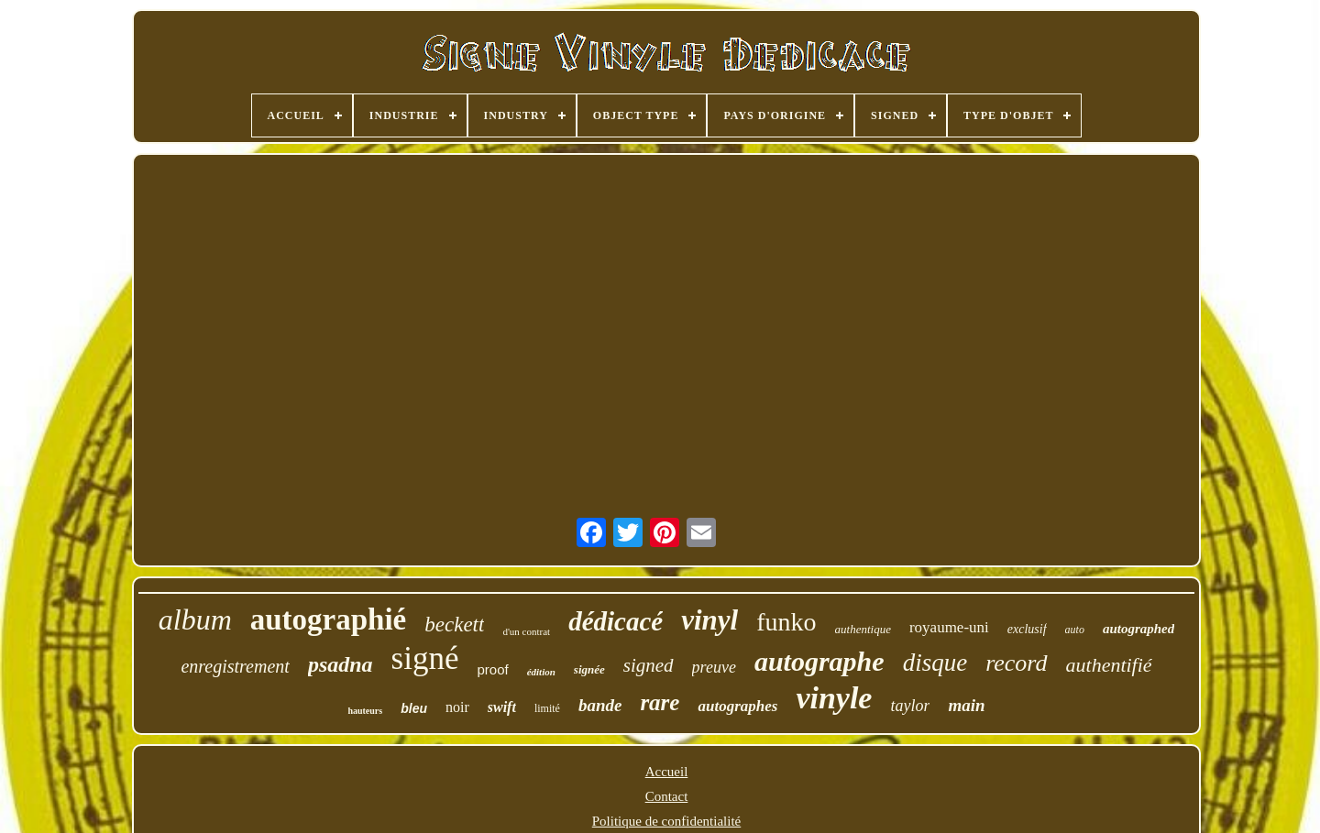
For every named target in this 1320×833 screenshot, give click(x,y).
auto (1074, 629)
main (966, 705)
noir (457, 707)
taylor (910, 705)
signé (425, 658)
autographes (737, 706)
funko (786, 622)
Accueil (666, 771)
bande (600, 705)
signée (589, 669)
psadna (340, 664)
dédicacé (615, 621)
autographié (328, 619)
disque (935, 662)
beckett (454, 624)
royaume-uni (949, 627)
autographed (1138, 628)
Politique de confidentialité (666, 821)
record (1016, 663)
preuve (714, 667)
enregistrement (235, 666)
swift (502, 707)
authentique (863, 629)
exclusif (1027, 629)
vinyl (709, 620)
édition (541, 671)
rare (659, 702)
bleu (414, 708)
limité (547, 708)
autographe (819, 661)
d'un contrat (526, 631)
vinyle (834, 698)
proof (492, 669)
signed (648, 665)
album (195, 619)
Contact (666, 796)
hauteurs (364, 711)
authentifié (1109, 664)
